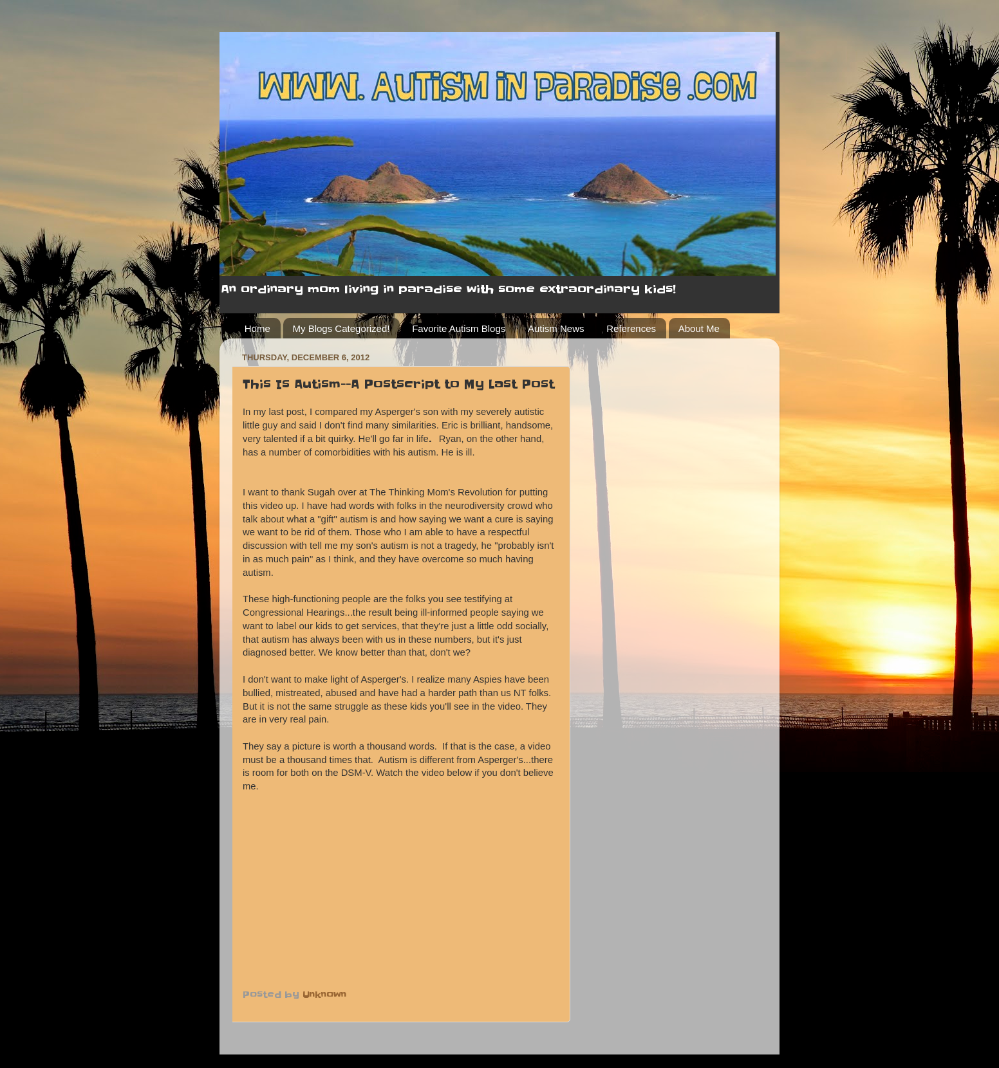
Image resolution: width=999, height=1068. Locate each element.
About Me (699, 328)
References (631, 328)
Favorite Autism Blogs (458, 328)
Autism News (556, 328)
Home (257, 328)
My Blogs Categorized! (341, 328)
